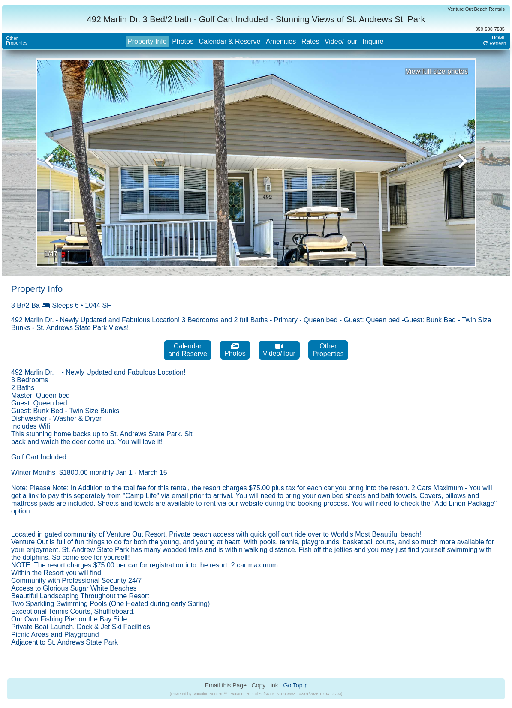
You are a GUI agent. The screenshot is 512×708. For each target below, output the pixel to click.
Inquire (373, 41)
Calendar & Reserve (229, 41)
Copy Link (265, 685)
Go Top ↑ (295, 685)
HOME (499, 37)
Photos (182, 41)
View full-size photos (436, 71)
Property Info (147, 41)
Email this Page (226, 685)
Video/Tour (341, 41)
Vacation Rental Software (252, 694)
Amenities (281, 41)
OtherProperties (16, 40)
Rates (310, 41)
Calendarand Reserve (187, 349)
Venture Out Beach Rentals (476, 9)
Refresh (494, 43)
